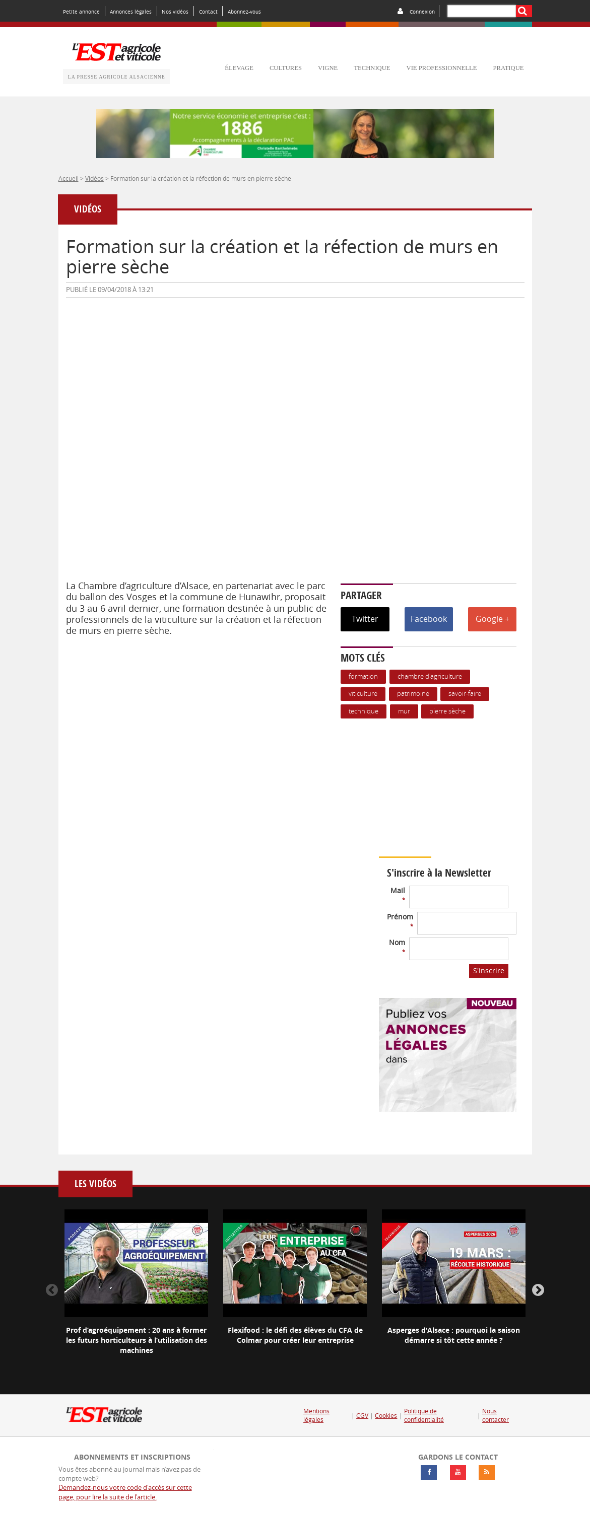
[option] (136, 1290)
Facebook (429, 618)
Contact (208, 11)
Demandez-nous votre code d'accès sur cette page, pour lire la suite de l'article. (125, 1492)
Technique (363, 711)
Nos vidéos (175, 11)
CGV (362, 1415)
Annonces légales (131, 11)
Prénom (400, 920)
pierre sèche (447, 711)
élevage (239, 67)
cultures (286, 67)
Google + (492, 618)
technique (372, 67)
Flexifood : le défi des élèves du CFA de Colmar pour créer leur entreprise (295, 1335)
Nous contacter (495, 1415)
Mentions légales (316, 1415)
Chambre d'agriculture (430, 676)
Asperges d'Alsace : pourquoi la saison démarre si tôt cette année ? (453, 1335)
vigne (328, 67)
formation (363, 676)
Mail (397, 894)
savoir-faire (464, 693)
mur (404, 711)
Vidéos (94, 178)
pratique (508, 67)
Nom (397, 946)
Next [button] (538, 1290)
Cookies (386, 1415)
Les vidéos (95, 1184)
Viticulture (363, 693)
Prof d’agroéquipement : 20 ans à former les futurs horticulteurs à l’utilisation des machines (136, 1340)
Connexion (422, 11)
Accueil (68, 178)
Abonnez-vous (244, 11)
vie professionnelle (442, 67)
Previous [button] (52, 1290)
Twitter (365, 618)
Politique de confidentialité (424, 1415)
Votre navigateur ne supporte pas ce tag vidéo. (469, 787)
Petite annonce (81, 11)
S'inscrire (488, 970)
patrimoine (413, 693)
